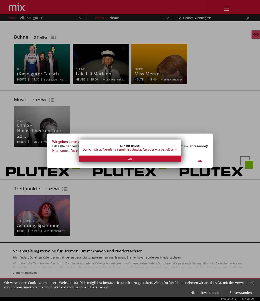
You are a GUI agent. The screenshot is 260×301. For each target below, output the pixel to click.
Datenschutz (100, 287)
